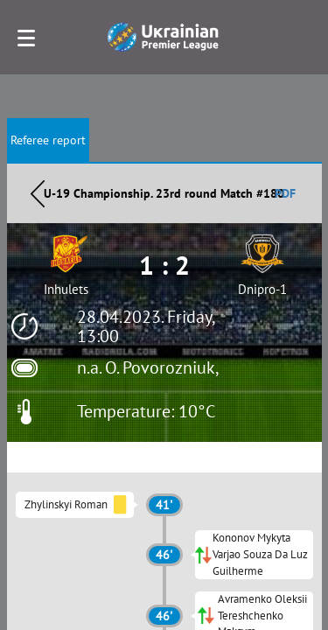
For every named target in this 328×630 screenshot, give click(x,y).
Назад (37, 193)
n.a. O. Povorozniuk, (148, 367)
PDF (285, 193)
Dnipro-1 (262, 289)
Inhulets (66, 289)
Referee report (48, 140)
